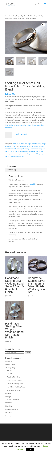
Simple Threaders (13, 399)
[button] (43, 24)
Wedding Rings (14, 16)
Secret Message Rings (14, 380)
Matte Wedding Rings (14, 390)
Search (28, 352)
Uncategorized (10, 416)
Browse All (16, 144)
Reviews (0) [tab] (11, 170)
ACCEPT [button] (30, 449)
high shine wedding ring (22, 151)
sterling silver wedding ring (34, 154)
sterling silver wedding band (14, 154)
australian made (25, 146)
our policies (32, 184)
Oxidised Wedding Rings (15, 383)
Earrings (8, 397)
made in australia (37, 151)
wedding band (10, 156)
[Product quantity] (8, 135)
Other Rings (9, 406)
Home (7, 16)
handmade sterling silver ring (19, 149)
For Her (9, 370)
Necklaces (8, 403)
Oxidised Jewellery (11, 409)
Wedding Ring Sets (13, 377)
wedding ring (19, 156)
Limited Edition (10, 364)
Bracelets (8, 393)
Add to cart (21, 134)
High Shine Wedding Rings (29, 16)
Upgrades (8, 412)
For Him (24, 144)
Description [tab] (11, 166)
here (14, 209)
